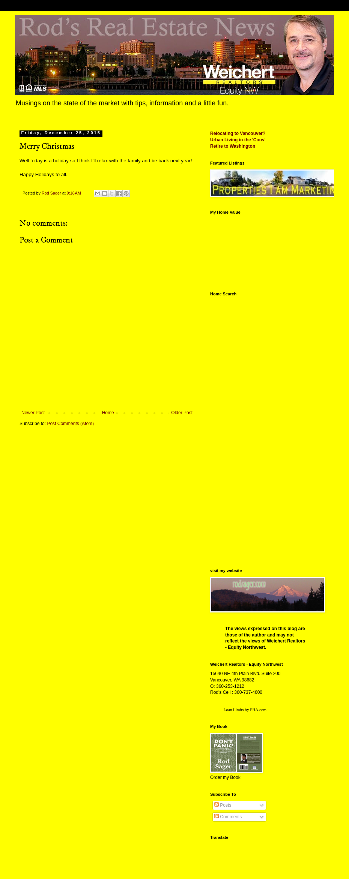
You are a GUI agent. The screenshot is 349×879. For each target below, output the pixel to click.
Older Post (182, 412)
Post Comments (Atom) (70, 423)
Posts (222, 805)
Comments (228, 816)
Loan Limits (234, 709)
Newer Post (33, 412)
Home (108, 412)
